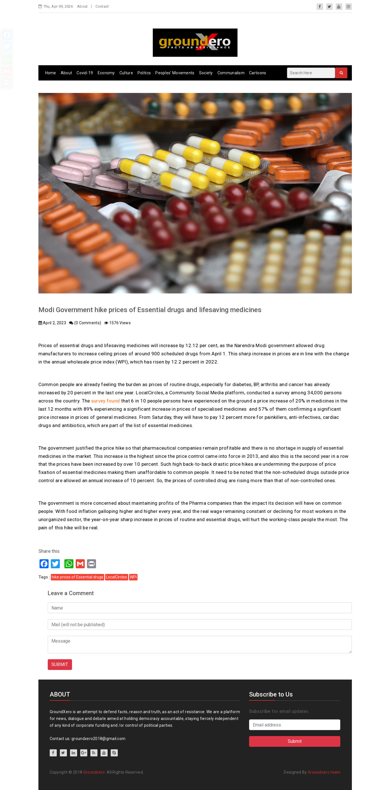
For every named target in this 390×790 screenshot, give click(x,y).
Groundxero (94, 772)
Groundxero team (324, 772)
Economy (106, 73)
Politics (144, 73)
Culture (126, 73)
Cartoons (257, 73)
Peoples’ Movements (174, 73)
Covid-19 (85, 73)
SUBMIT (59, 664)
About (82, 6)
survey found (105, 401)
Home (50, 73)
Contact (102, 6)
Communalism (231, 73)
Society (206, 73)
